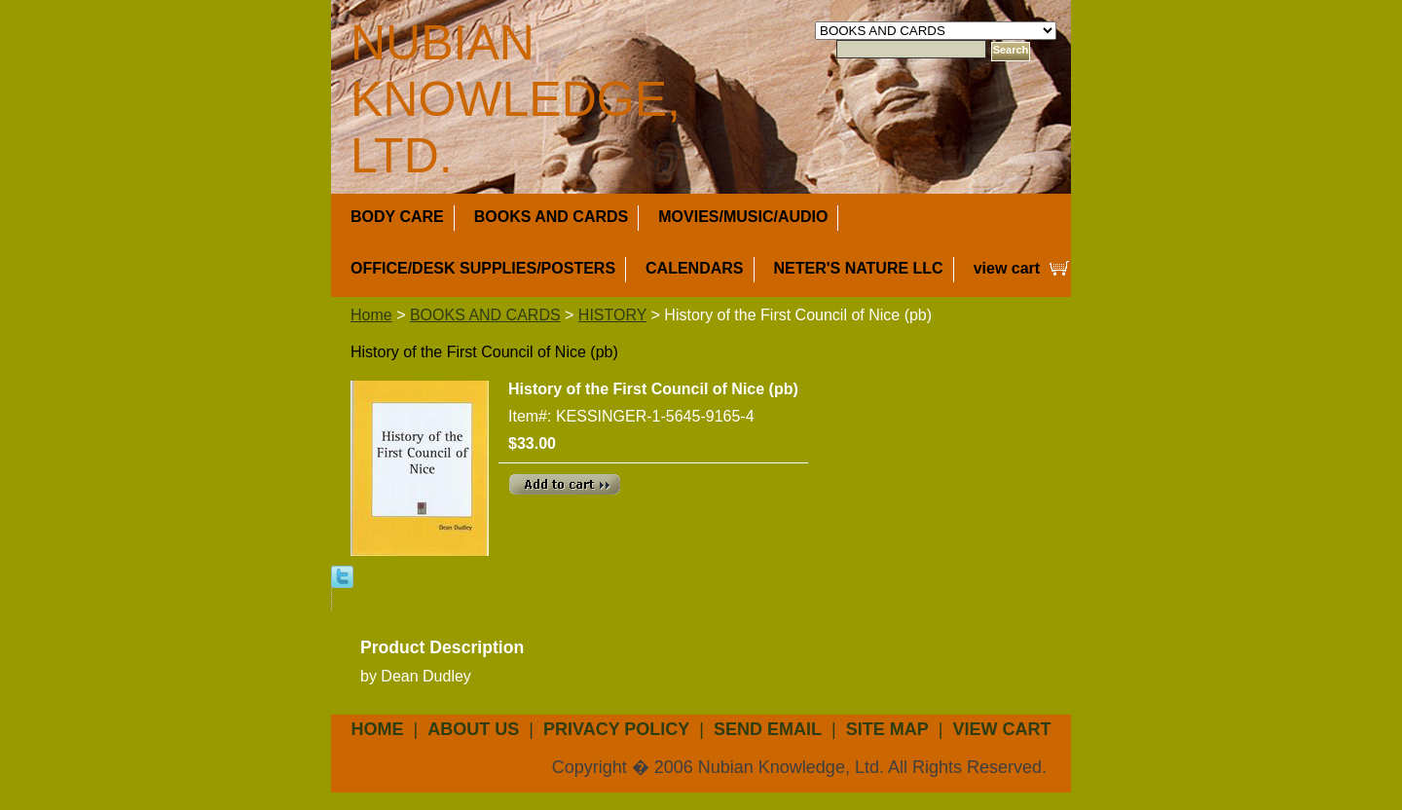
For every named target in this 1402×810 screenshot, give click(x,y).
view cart (1007, 268)
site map (887, 729)
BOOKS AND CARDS (551, 216)
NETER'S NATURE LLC (858, 268)
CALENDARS (694, 268)
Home (371, 315)
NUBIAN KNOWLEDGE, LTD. (515, 99)
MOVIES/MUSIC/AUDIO (743, 216)
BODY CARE (397, 216)
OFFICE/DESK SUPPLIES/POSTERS (482, 268)
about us (473, 729)
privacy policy (616, 729)
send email (768, 729)
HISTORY (612, 315)
